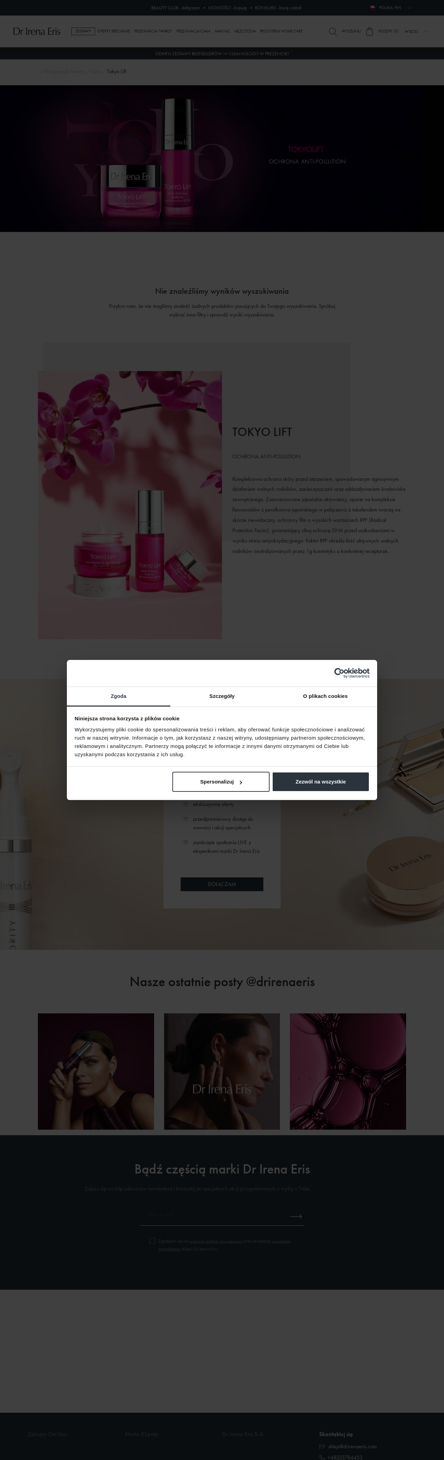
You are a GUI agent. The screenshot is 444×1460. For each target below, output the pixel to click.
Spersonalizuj (221, 782)
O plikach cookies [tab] (325, 696)
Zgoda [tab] (119, 696)
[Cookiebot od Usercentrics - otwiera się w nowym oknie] (339, 673)
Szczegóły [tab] (221, 696)
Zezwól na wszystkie (320, 782)
